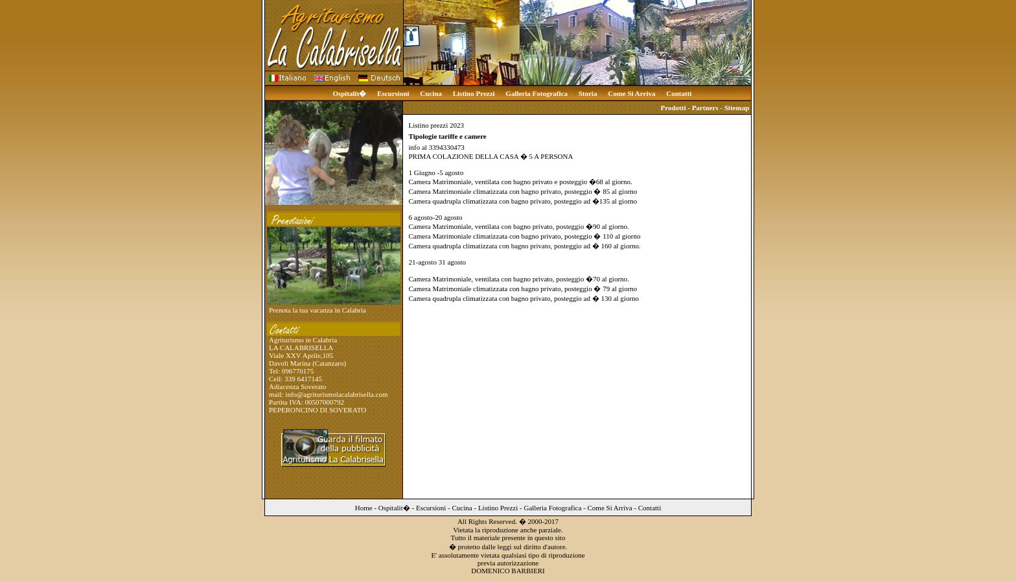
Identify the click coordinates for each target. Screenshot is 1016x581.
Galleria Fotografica (536, 93)
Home (364, 508)
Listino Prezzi (474, 93)
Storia (588, 93)
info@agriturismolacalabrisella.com (336, 394)
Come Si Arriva (631, 93)
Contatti (678, 93)
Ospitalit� (349, 93)
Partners (705, 108)
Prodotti (673, 108)
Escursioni (393, 93)
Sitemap (737, 108)
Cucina (431, 93)
